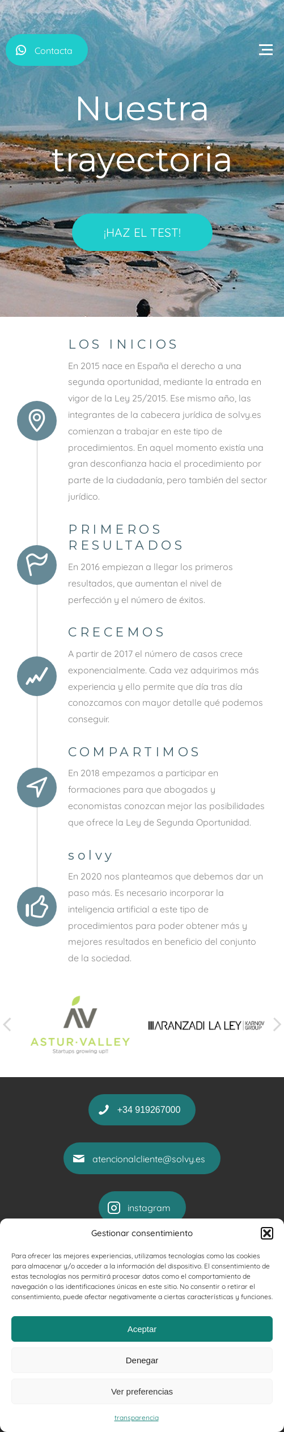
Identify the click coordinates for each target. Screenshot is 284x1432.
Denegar (142, 1360)
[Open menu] (266, 50)
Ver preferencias (142, 1391)
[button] (267, 1233)
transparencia (137, 1417)
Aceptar (142, 1329)
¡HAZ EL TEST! (142, 232)
